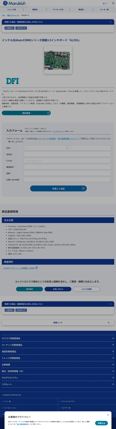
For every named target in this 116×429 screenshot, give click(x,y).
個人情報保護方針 (23, 424)
